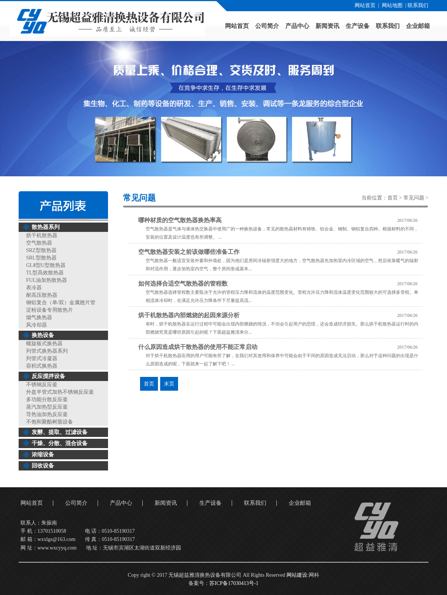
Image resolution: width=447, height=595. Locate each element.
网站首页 (365, 5)
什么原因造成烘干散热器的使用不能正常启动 (197, 347)
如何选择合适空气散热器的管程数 (183, 283)
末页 (169, 384)
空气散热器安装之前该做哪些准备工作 (189, 252)
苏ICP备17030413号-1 (233, 583)
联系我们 (418, 5)
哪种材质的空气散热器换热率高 (180, 220)
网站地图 (392, 5)
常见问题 (413, 198)
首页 (392, 198)
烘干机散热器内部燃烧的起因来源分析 (189, 315)
